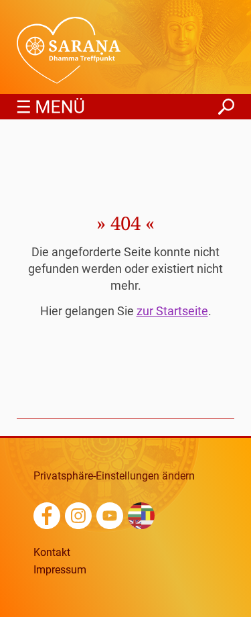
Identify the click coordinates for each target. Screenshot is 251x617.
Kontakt (51, 553)
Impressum (59, 570)
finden (226, 103)
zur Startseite (172, 311)
